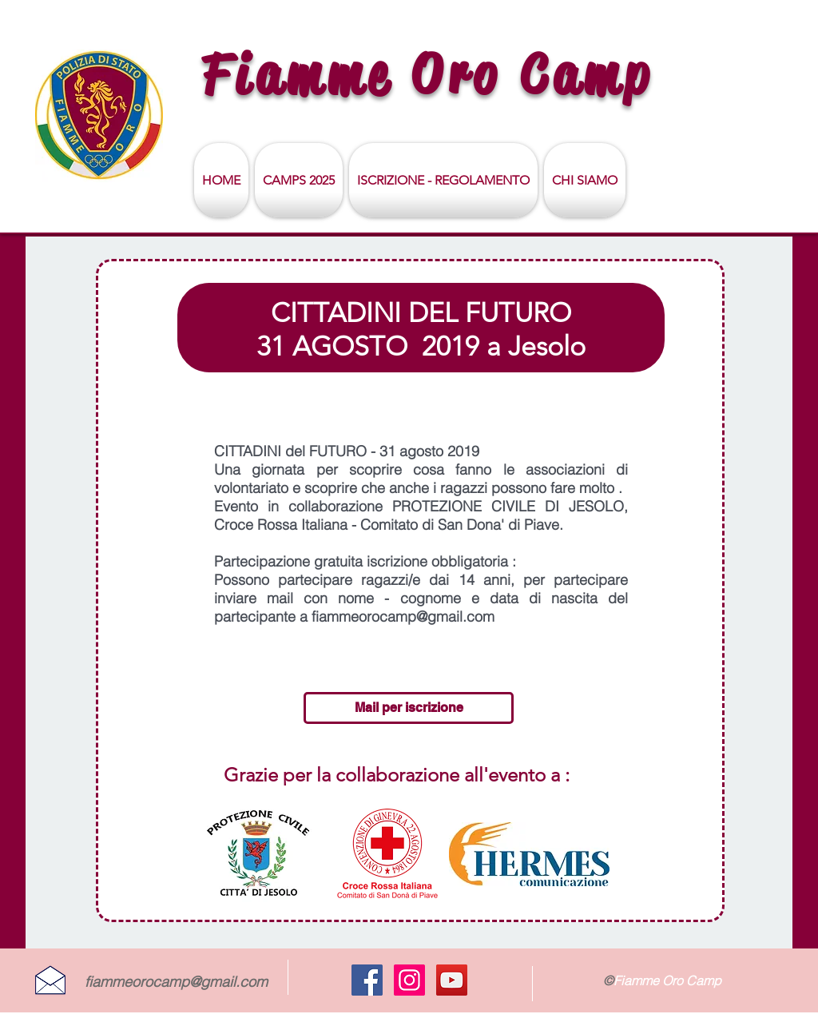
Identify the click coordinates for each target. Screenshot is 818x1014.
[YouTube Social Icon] (451, 980)
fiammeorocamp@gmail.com (176, 981)
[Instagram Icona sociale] (409, 980)
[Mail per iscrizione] (409, 708)
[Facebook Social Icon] (367, 980)
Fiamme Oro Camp (427, 74)
